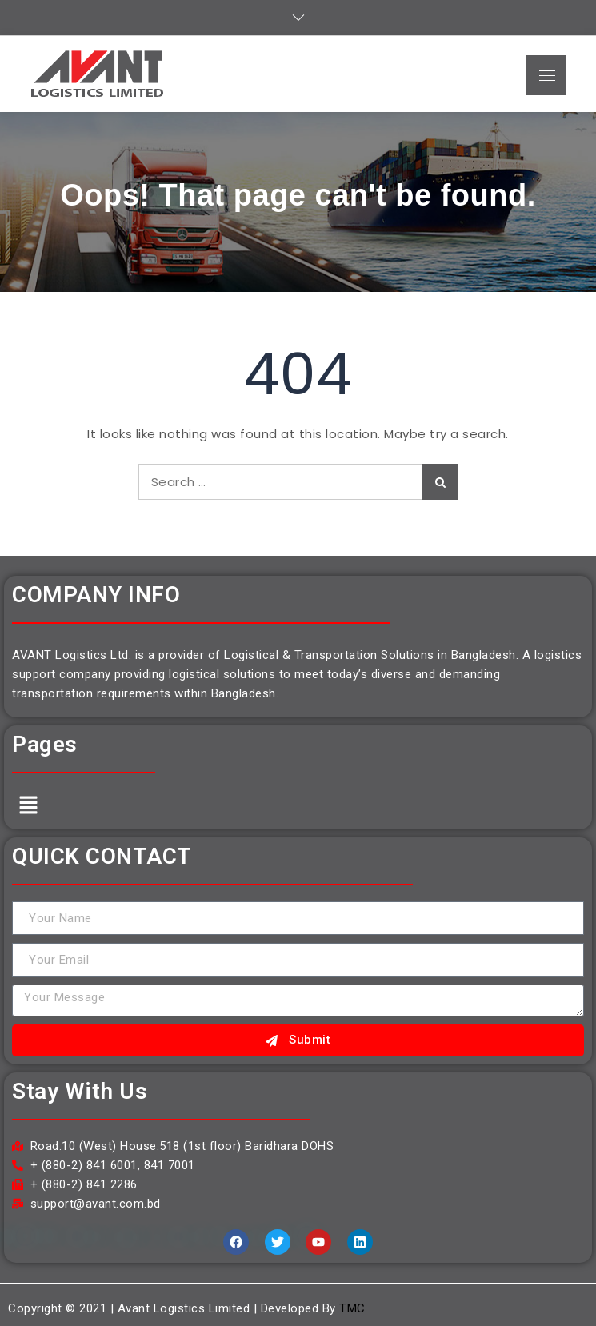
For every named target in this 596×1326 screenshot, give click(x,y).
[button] (28, 805)
